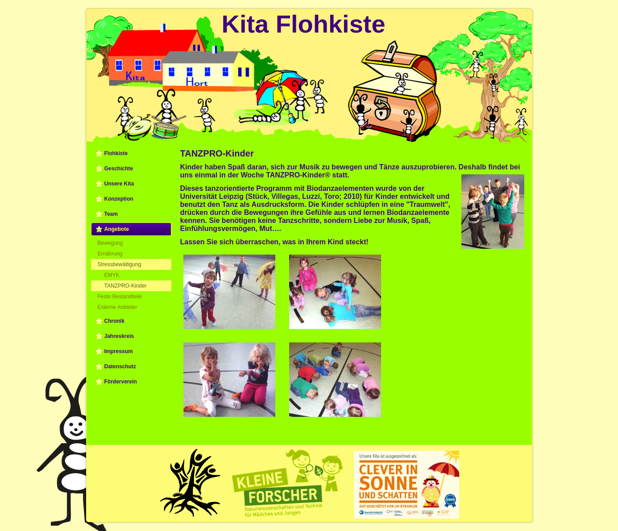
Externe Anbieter (117, 307)
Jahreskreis (119, 336)
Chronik (114, 321)
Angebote (116, 229)
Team (111, 214)
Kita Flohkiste (303, 24)
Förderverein (120, 382)
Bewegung (110, 243)
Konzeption (118, 199)
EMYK (112, 275)
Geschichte (118, 168)
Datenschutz (120, 366)
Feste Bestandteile (120, 296)
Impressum (118, 351)
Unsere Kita (119, 184)
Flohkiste (116, 153)
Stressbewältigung (119, 264)
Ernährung (110, 254)
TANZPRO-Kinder (125, 286)
